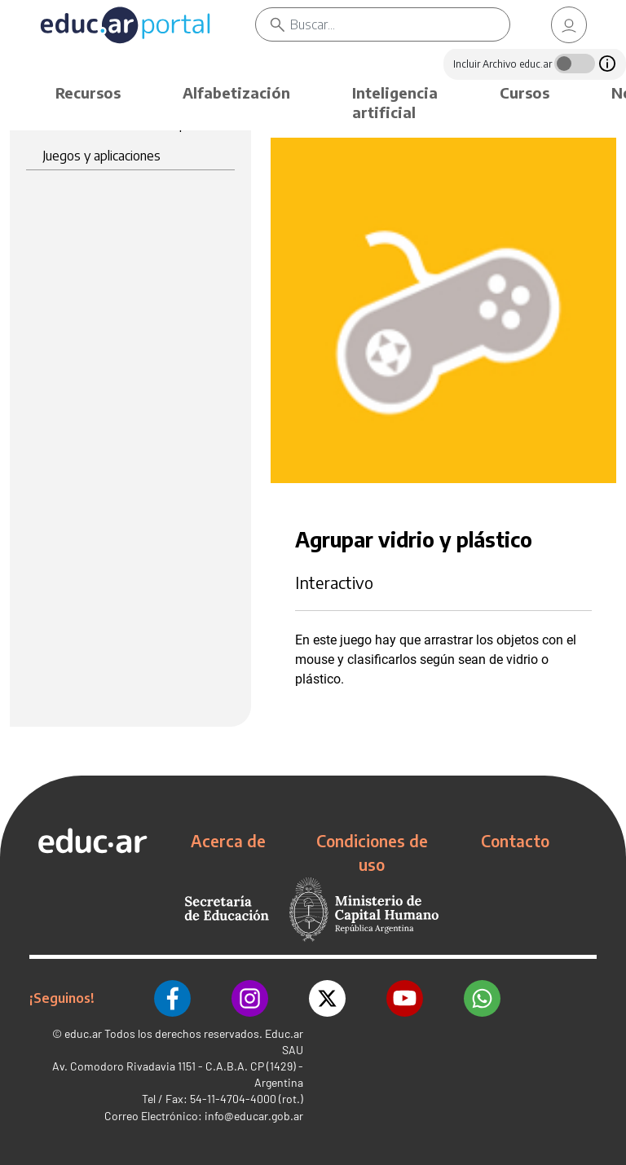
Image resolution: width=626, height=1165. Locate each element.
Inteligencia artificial (395, 102)
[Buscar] (399, 24)
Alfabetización (236, 92)
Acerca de (228, 841)
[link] (569, 25)
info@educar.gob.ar (254, 1116)
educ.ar (83, 1033)
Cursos (524, 92)
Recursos (88, 92)
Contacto (515, 841)
